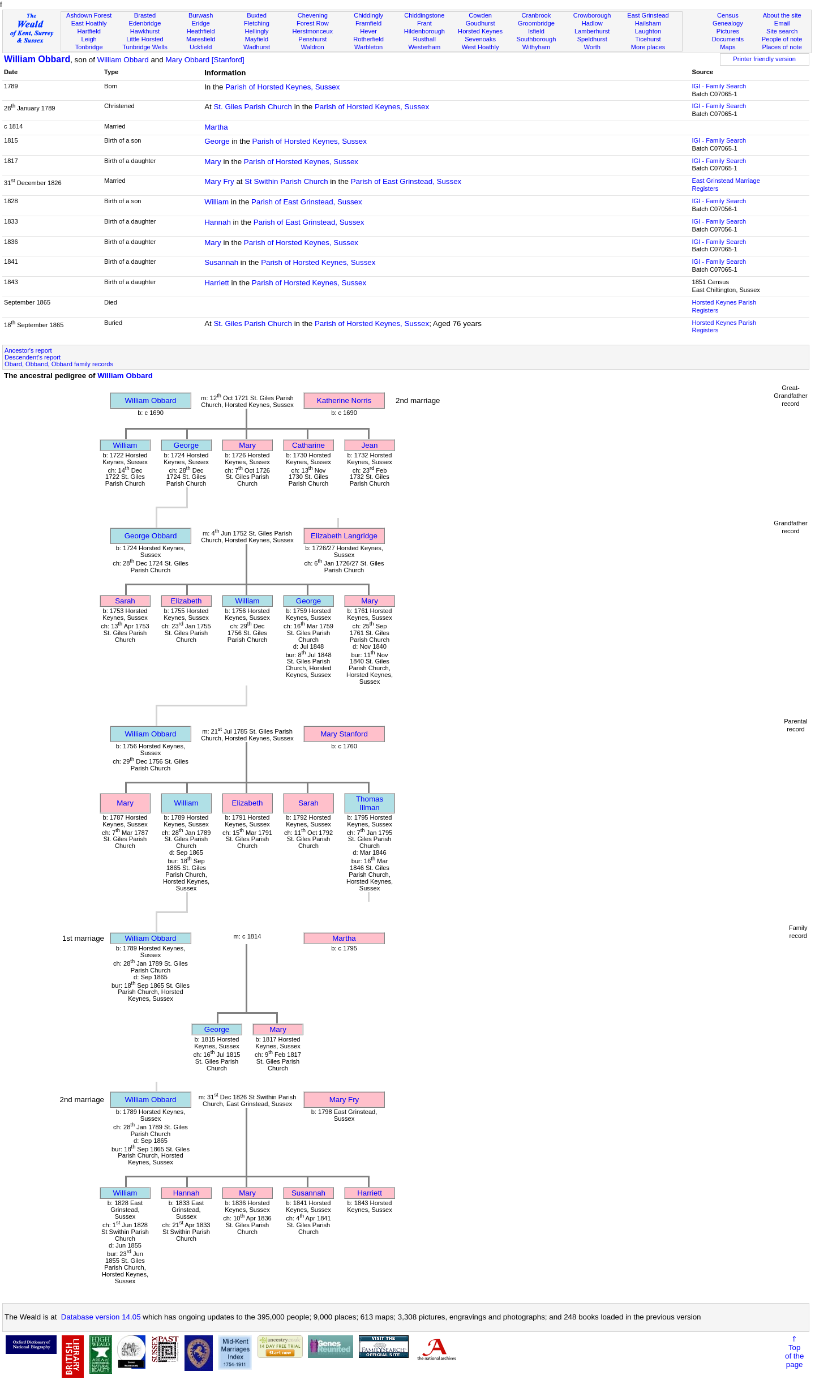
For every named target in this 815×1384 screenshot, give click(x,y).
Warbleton (368, 47)
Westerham (425, 47)
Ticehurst (647, 39)
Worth (592, 47)
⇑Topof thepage (794, 1352)
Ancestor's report (28, 350)
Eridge (201, 23)
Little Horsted (144, 39)
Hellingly (257, 31)
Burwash (200, 15)
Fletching (256, 23)
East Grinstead (647, 15)
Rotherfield (368, 39)
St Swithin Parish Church (286, 181)
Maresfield (200, 39)
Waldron (312, 47)
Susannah (221, 262)
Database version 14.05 (101, 1317)
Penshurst (312, 39)
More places (648, 47)
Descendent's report (33, 357)
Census (728, 15)
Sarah (125, 601)
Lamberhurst (592, 31)
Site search (782, 31)
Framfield (368, 23)
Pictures (728, 31)
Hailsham (648, 23)
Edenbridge (145, 23)
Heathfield (201, 31)
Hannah (217, 222)
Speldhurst (592, 39)
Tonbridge (89, 47)
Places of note (781, 47)
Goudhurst (480, 23)
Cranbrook (536, 15)
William (216, 202)
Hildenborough (424, 31)
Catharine (308, 445)
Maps (727, 47)
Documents (728, 39)
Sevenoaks (480, 39)
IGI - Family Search (719, 86)
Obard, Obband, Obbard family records (59, 364)
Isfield (536, 31)
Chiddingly (368, 15)
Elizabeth (186, 601)
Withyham (536, 47)
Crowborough (592, 15)
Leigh (89, 39)
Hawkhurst (145, 31)
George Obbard (151, 536)
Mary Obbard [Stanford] (204, 59)
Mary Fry (219, 181)
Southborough (536, 39)
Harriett (216, 282)
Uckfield (201, 47)
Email (782, 23)
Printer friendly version (764, 58)
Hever (368, 31)
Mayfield (256, 39)
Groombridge (536, 23)
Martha (216, 127)
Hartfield (88, 31)
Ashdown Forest (88, 15)
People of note (782, 39)
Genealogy (728, 23)
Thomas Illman (369, 803)
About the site (782, 15)
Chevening (313, 15)
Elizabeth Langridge (344, 536)
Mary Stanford (344, 734)
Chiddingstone (424, 15)
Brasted (145, 15)
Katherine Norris (344, 400)
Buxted (257, 15)
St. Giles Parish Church (252, 106)
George (216, 141)
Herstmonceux (312, 31)
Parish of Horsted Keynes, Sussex (282, 87)
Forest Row (313, 23)
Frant (424, 23)
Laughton (648, 31)
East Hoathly (89, 23)
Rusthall (424, 39)
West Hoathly (480, 47)
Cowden (480, 15)
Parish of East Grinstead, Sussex (406, 181)
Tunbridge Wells (145, 47)
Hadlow (592, 23)
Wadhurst (256, 47)
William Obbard (37, 59)
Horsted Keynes (480, 31)
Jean (370, 445)
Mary (212, 161)
